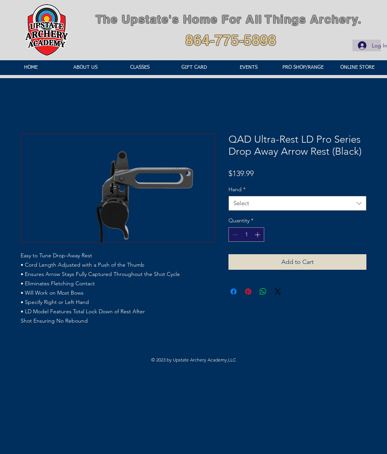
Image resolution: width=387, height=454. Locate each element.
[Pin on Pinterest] (248, 291)
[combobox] (297, 203)
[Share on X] (277, 291)
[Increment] (258, 234)
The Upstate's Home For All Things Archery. (229, 19)
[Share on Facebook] (233, 291)
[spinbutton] (246, 234)
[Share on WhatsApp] (263, 291)
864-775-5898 (230, 40)
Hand (237, 189)
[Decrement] (234, 234)
